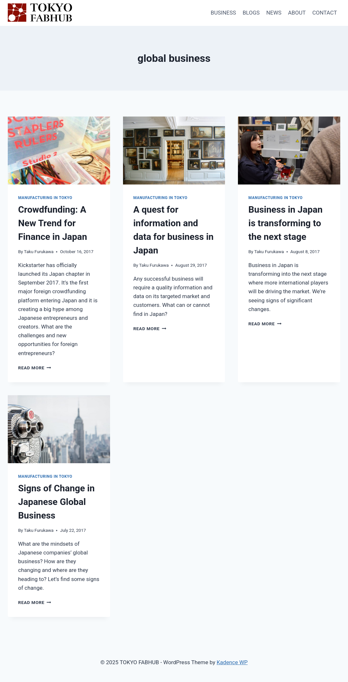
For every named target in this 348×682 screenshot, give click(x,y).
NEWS (273, 12)
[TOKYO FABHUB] (40, 13)
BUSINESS (223, 12)
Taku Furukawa (38, 251)
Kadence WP (232, 662)
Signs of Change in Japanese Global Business (56, 502)
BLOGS (251, 12)
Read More (34, 367)
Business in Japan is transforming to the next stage (285, 223)
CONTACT (324, 12)
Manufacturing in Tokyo (45, 198)
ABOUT (297, 12)
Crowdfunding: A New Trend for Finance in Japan (52, 223)
